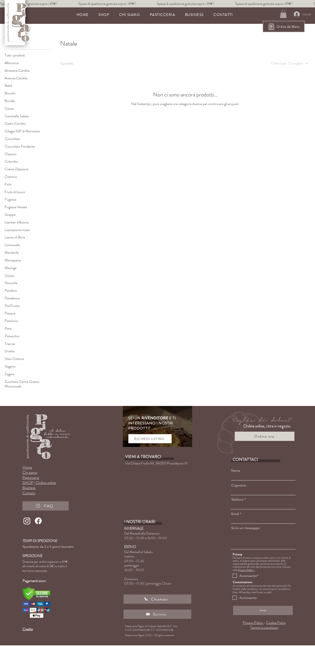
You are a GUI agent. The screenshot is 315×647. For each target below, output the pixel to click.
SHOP (27, 482)
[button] (162, 15)
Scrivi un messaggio (245, 527)
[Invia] (263, 610)
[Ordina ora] (264, 436)
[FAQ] (45, 506)
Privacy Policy (253, 622)
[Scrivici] (157, 614)
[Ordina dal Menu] (284, 26)
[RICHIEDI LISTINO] (150, 438)
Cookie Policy (276, 622)
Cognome (238, 485)
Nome (235, 470)
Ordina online (46, 482)
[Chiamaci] (157, 599)
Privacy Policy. (246, 570)
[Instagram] (26, 520)
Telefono (237, 499)
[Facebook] (38, 520)
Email (235, 513)
